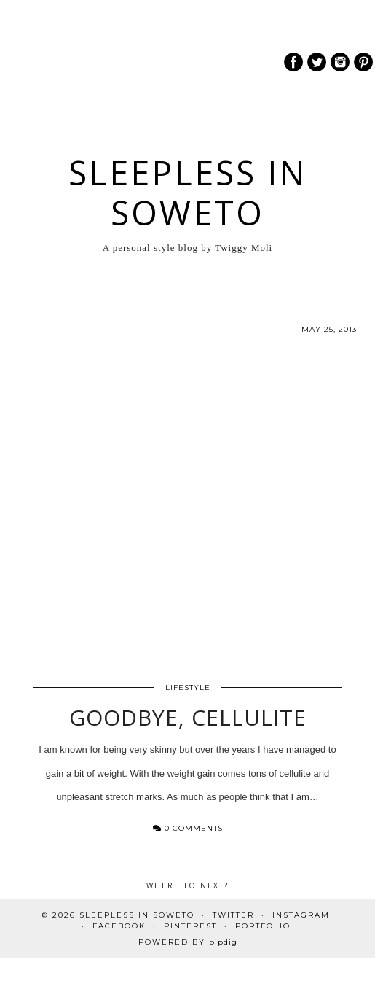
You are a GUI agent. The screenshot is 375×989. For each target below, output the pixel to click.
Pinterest (190, 926)
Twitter (233, 915)
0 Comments (188, 828)
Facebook (119, 926)
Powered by (187, 942)
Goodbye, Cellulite (188, 717)
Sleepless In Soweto (187, 192)
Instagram (301, 915)
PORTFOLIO (263, 926)
